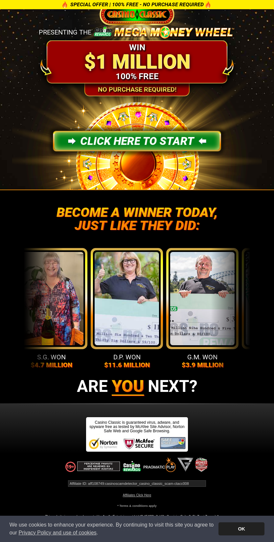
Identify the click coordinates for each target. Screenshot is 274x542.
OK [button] (241, 528)
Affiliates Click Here (137, 495)
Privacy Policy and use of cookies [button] (57, 532)
